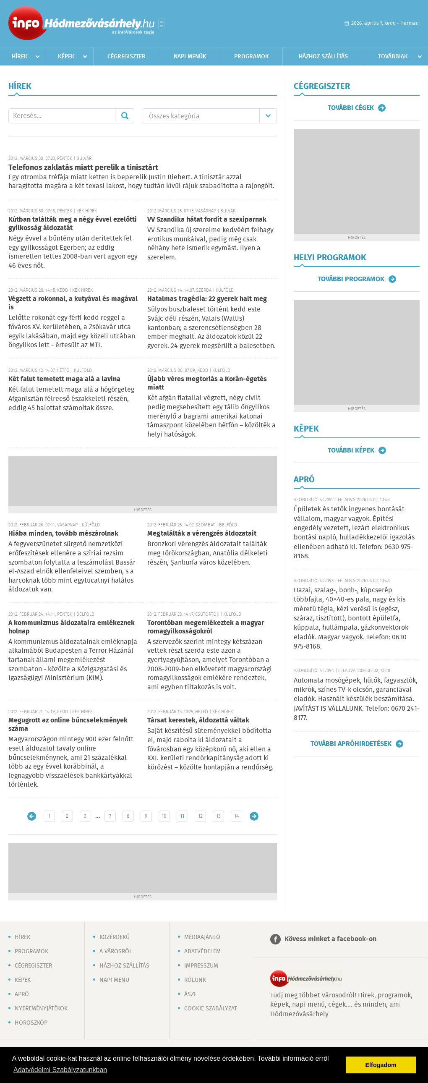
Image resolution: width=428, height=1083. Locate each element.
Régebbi (254, 816)
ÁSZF (190, 994)
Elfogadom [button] (381, 1065)
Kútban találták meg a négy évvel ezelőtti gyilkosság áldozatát (72, 224)
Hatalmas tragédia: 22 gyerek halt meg (207, 299)
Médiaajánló (202, 937)
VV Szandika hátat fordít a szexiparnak (206, 220)
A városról (115, 951)
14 (236, 816)
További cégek (351, 108)
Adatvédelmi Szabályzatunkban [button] (60, 1069)
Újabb (31, 816)
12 (200, 816)
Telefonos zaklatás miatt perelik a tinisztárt (83, 168)
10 (164, 816)
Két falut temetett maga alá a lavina (64, 379)
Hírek (20, 56)
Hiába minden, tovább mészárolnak (63, 533)
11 (182, 816)
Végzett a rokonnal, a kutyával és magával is (73, 303)
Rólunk (195, 980)
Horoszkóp (31, 1023)
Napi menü (114, 980)
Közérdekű (114, 937)
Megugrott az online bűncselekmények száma (68, 724)
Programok (251, 56)
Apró (22, 994)
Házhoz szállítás (323, 56)
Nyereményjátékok (41, 1008)
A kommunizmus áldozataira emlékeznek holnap (71, 627)
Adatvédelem (202, 951)
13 (218, 816)
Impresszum (201, 966)
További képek (351, 450)
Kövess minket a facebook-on (330, 939)
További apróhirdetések (351, 744)
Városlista (161, 23)
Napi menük (190, 56)
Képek (66, 56)
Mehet (124, 115)
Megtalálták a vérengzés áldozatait (201, 533)
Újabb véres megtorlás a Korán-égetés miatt (207, 383)
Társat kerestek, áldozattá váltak (198, 720)
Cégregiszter (126, 56)
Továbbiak (393, 56)
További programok (351, 279)
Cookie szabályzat (210, 1008)
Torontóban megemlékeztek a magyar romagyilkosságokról (205, 627)
